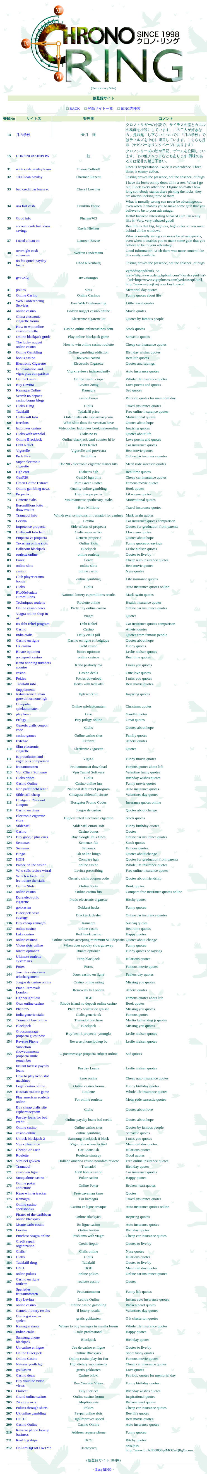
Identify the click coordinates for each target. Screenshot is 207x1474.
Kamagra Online (28, 390)
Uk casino (23, 646)
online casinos (26, 940)
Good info (23, 218)
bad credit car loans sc (32, 189)
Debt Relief (24, 445)
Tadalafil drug (26, 1262)
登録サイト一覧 (100, 108)
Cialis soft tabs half (30, 532)
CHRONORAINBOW (32, 156)
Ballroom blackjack (30, 549)
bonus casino (25, 358)
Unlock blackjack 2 (30, 1138)
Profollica (23, 456)
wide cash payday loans (33, 169)
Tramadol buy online (31, 1020)
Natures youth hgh (29, 1364)
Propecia (22, 494)
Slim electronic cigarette (27, 748)
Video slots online (29, 945)
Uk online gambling (31, 1413)
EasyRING (103, 1469)
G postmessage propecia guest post (30, 1033)
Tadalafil (22, 411)
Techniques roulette (30, 602)
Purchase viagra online (33, 1236)
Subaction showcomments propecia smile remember (27, 1053)
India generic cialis (30, 1014)
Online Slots (25, 886)
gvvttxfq (22, 277)
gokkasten (23, 907)
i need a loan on (27, 240)
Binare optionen (28, 651)
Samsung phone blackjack (28, 1339)
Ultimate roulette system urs (28, 958)
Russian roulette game (32, 1092)
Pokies (21, 678)
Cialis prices (25, 778)
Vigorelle (23, 450)
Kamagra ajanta (27, 1326)
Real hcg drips (26, 1440)
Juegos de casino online (33, 982)
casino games (26, 735)
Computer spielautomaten (27, 706)
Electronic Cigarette (31, 363)
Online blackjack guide (33, 337)
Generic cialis (26, 500)
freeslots (22, 423)
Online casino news (30, 608)
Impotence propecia (30, 526)
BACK (74, 108)
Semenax (23, 842)
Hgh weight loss (28, 998)
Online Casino (26, 295)
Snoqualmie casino (30, 1178)
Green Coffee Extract (32, 483)
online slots (24, 565)
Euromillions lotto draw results (29, 507)
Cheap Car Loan (28, 1150)
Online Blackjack (29, 439)
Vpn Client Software (31, 772)
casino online (26, 1133)
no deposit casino (29, 657)
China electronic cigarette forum (28, 318)
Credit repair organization (25, 1243)
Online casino (26, 1127)
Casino (21, 629)
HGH (20, 859)
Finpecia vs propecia (31, 538)
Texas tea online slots (32, 543)
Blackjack (23, 1026)
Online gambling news (33, 488)
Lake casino (25, 934)
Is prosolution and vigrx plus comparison (32, 371)
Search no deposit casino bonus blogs (30, 398)
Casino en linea (27, 810)
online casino (26, 311)
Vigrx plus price (28, 1144)
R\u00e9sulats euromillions (26, 594)
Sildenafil (23, 826)
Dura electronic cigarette (27, 899)
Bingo (20, 854)
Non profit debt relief (32, 789)
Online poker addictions (25, 1185)
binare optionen (27, 951)
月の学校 (23, 135)
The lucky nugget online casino (29, 344)
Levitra (21, 521)
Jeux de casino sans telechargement (30, 974)
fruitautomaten (27, 767)
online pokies (26, 1274)
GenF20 (22, 477)
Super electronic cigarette (28, 464)
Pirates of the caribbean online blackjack (33, 1216)
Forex (20, 560)
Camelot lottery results (33, 1310)
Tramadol (23, 1166)
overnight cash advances (27, 253)
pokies (21, 290)
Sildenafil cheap (28, 794)
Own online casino (30, 1003)
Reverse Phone (27, 1041)
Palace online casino (31, 865)
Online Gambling (29, 352)
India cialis (24, 635)
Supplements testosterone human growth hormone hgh (31, 694)
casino (20, 571)
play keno (23, 714)
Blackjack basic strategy (27, 915)
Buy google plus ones (32, 837)
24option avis (26, 1402)
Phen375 (22, 1009)
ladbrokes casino (28, 428)
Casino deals (25, 1375)
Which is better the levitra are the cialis (30, 878)
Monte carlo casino (30, 1224)
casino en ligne (27, 1172)
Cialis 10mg (25, 406)
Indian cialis (25, 1332)
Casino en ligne (27, 640)
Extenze (22, 741)
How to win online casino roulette (30, 328)
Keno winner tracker (31, 1193)
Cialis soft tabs (27, 417)
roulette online (26, 554)
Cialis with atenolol (30, 434)
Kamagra (23, 1199)
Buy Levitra (25, 385)
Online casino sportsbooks (26, 1206)
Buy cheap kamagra (30, 923)
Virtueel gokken (28, 1161)
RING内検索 (130, 108)
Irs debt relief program (32, 624)
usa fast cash (25, 206)
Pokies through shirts (31, 1408)
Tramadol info (26, 515)
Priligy (21, 720)
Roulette (22, 1155)
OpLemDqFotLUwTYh (33, 1448)
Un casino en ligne (30, 1347)
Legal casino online (30, 1086)
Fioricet (21, 1391)
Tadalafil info (26, 684)
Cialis (20, 587)
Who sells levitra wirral (33, 870)
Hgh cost (22, 472)
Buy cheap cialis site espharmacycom (31, 1109)
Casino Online (26, 783)
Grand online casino (31, 1396)
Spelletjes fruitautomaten (27, 1291)
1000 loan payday (29, 177)
